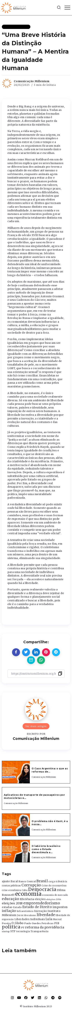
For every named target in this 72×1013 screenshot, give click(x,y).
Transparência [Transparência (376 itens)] (39, 931)
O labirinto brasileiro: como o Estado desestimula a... (46, 849)
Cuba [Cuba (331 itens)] (24, 890)
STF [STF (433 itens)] (13, 931)
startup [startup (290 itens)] (6, 931)
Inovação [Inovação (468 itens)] (40, 911)
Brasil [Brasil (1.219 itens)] (42, 881)
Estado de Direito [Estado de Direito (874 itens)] (37, 907)
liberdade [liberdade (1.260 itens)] (46, 914)
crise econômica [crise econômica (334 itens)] (11, 890)
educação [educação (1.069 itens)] (10, 899)
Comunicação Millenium (31, 81)
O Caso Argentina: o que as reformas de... (50, 770)
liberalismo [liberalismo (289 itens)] (30, 915)
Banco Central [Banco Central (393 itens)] (27, 881)
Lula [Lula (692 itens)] (49, 919)
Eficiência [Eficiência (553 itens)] (27, 899)
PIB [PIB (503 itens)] (56, 923)
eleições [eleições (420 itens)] (40, 899)
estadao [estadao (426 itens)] (7, 907)
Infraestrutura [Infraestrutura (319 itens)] (25, 911)
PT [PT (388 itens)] (23, 927)
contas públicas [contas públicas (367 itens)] (11, 885)
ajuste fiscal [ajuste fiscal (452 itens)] (10, 881)
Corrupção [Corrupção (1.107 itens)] (31, 885)
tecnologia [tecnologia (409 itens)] (23, 931)
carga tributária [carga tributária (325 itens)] (57, 881)
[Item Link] (16, 772)
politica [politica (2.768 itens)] (11, 927)
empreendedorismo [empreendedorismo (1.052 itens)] (41, 903)
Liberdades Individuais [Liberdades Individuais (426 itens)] (29, 919)
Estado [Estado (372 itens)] (17, 907)
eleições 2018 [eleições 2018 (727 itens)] (12, 903)
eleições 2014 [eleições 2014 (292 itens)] (53, 899)
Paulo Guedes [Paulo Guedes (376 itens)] (32, 923)
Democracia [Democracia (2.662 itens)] (42, 889)
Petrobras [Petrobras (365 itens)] (47, 923)
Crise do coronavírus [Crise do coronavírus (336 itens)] (54, 885)
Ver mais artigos (36, 726)
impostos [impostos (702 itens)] (60, 907)
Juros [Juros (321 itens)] (20, 915)
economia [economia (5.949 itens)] (28, 893)
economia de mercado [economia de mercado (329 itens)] (55, 895)
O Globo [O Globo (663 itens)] (17, 923)
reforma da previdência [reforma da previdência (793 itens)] (44, 927)
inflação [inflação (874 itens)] (9, 911)
